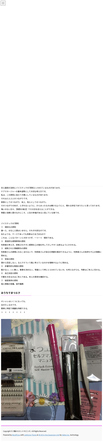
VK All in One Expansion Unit (49, 435)
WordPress (16, 435)
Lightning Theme (30, 435)
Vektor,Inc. (66, 435)
